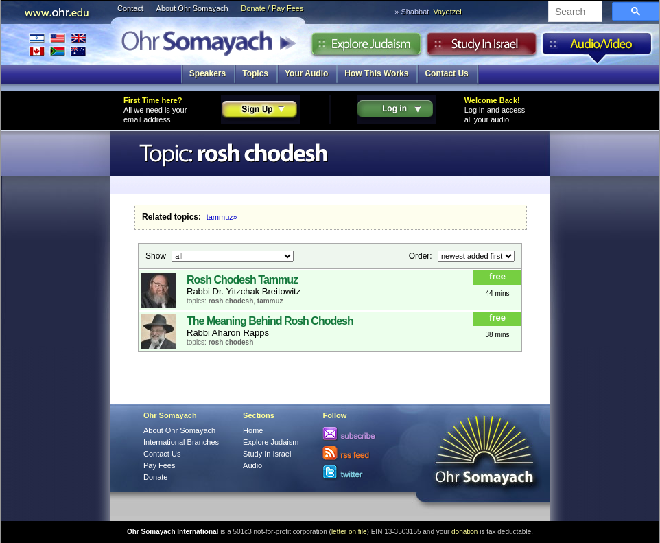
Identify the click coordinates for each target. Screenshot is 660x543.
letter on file (349, 531)
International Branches (57, 44)
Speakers (207, 73)
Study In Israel (267, 454)
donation (464, 531)
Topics (255, 73)
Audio (597, 47)
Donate (155, 477)
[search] (574, 12)
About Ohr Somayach (192, 8)
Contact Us (446, 73)
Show (156, 255)
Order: (421, 255)
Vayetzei (447, 12)
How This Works (376, 73)
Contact (130, 8)
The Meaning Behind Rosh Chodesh (270, 321)
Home (253, 430)
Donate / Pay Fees (272, 8)
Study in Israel (481, 47)
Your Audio (306, 73)
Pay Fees (159, 465)
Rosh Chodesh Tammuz (242, 280)
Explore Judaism (366, 47)
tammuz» (222, 217)
